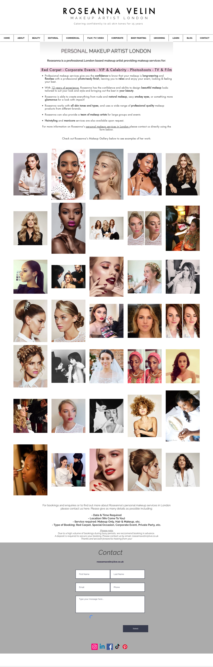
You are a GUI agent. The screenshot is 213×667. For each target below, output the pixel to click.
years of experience (67, 87)
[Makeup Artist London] (94, 647)
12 (53, 87)
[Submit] (135, 628)
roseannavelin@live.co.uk (145, 536)
